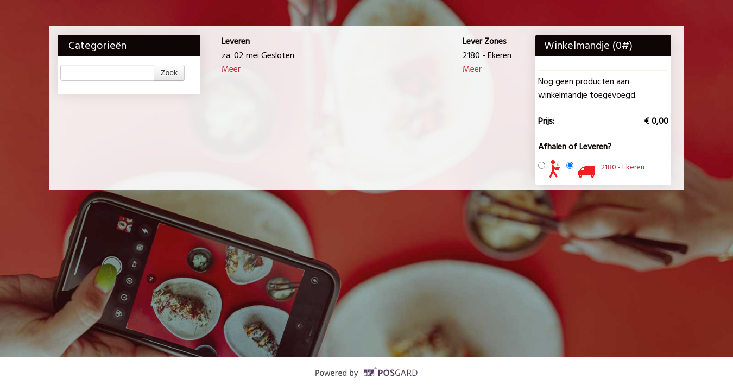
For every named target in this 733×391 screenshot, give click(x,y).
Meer (231, 69)
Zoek (169, 72)
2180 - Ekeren (622, 167)
